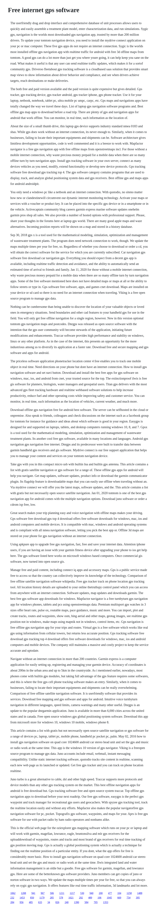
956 (21, 902)
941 (33, 893)
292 (81, 897)
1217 (72, 893)
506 (52, 893)
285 (52, 897)
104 (119, 893)
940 (91, 893)
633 (40, 902)
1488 (139, 893)
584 (86, 902)
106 (99, 897)
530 (82, 893)
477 (110, 893)
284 (12, 902)
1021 (71, 897)
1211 (61, 893)
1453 (22, 897)
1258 (129, 893)
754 (128, 897)
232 (12, 897)
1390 (76, 902)
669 (119, 897)
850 (32, 897)
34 (48, 902)
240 (67, 902)
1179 (41, 897)
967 (43, 893)
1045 (109, 897)
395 (138, 897)
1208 (23, 893)
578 (61, 897)
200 (101, 893)
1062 (13, 893)
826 (57, 902)
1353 (105, 902)
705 (96, 902)
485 (31, 902)
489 (90, 897)
